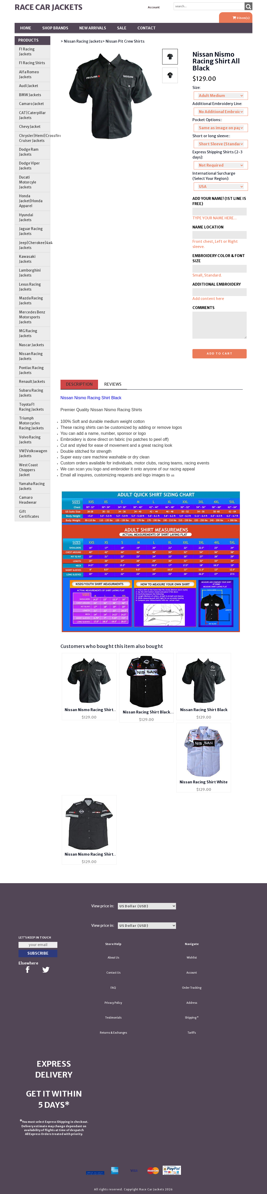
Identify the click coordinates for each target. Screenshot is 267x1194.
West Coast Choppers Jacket (28, 470)
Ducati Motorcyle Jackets (27, 182)
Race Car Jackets (48, 7)
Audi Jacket (28, 86)
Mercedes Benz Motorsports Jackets (32, 317)
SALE (121, 28)
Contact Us (113, 972)
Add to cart (220, 353)
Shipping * (192, 1017)
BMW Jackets (30, 95)
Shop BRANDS (55, 28)
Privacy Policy (113, 1003)
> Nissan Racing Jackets (81, 41)
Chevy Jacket (29, 126)
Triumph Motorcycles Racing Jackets (31, 423)
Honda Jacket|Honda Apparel (31, 201)
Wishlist (192, 957)
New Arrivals (92, 28)
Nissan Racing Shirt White (204, 782)
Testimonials (113, 1017)
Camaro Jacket (31, 104)
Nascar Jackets (31, 345)
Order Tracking (191, 987)
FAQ (113, 987)
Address (191, 1003)
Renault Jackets (32, 381)
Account (154, 7)
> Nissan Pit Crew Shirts (123, 41)
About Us (113, 957)
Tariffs (191, 1032)
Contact (146, 28)
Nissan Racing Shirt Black (203, 709)
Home (25, 28)
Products (28, 40)
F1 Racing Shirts (32, 63)
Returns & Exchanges (113, 1032)
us (172, 475)
